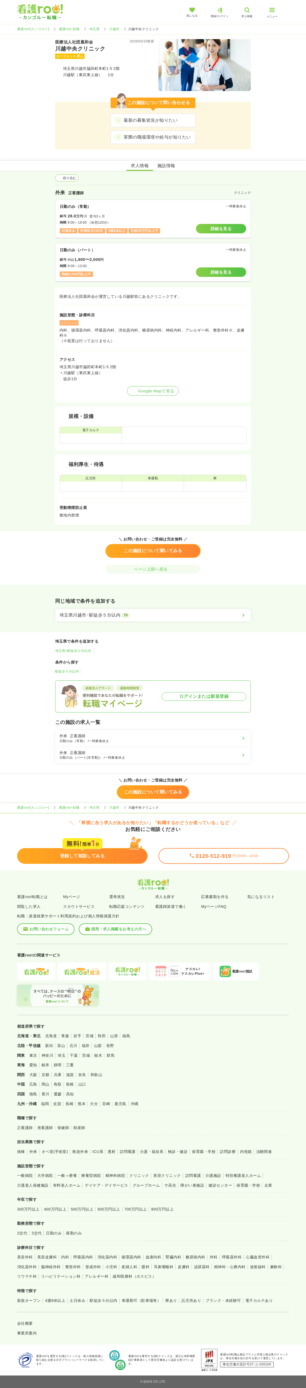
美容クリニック (167, 1175)
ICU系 (97, 1151)
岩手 (77, 1036)
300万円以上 (28, 1209)
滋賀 (70, 1075)
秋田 (102, 1036)
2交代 (22, 1233)
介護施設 (213, 1175)
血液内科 (153, 1257)
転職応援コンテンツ (127, 906)
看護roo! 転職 (69, 29)
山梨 (98, 1045)
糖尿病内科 (195, 1257)
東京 (33, 1055)
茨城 (86, 1055)
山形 (114, 1036)
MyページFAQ (213, 906)
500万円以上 (82, 1209)
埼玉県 (94, 29)
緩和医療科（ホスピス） (134, 1276)
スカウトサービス (79, 906)
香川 (45, 1094)
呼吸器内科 (83, 1257)
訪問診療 (228, 1151)
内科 (65, 1257)
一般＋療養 (67, 1175)
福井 (86, 1045)
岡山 (45, 1084)
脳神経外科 (51, 1267)
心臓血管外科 (258, 1257)
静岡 (58, 1065)
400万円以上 (55, 1209)
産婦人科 (129, 1267)
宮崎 (106, 1104)
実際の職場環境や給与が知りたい (157, 137)
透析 (111, 1151)
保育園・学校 (204, 1151)
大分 (94, 1104)
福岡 (45, 1104)
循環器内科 (131, 1257)
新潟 (49, 1045)
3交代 (37, 1233)
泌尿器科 (202, 1267)
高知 (70, 1094)
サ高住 (170, 1185)
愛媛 (58, 1094)
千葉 (74, 1055)
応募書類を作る (215, 897)
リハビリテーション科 (60, 1276)
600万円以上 (109, 1209)
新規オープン (29, 1300)
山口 (82, 1084)
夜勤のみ (74, 1233)
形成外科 (93, 1267)
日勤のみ (54, 1233)
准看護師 (45, 1128)
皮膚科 (183, 1267)
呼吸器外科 (232, 1257)
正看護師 (25, 1128)
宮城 (89, 1036)
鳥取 (58, 1084)
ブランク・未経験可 (223, 1300)
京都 (45, 1075)
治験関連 (264, 1151)
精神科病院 (115, 1175)
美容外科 (25, 1257)
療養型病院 (91, 1175)
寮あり (171, 1300)
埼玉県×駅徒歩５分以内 (73, 651)
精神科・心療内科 (230, 1267)
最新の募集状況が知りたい (150, 120)
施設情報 (166, 165)
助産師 (79, 1128)
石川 (73, 1045)
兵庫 (58, 1075)
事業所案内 (27, 1333)
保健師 (63, 1128)
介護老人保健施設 (33, 1185)
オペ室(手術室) (55, 1151)
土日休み (77, 1300)
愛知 (33, 1065)
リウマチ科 (27, 1276)
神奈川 (47, 1055)
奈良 (82, 1075)
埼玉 (61, 1055)
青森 (65, 1036)
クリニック (139, 1175)
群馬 (110, 1055)
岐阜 (45, 1065)
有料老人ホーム (66, 1185)
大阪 (33, 1075)
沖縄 (135, 1104)
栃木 (98, 1055)
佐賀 (57, 1104)
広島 (33, 1084)
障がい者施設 (192, 1185)
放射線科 (258, 1267)
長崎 (69, 1104)
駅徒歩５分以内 (67, 671)
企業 (268, 1185)
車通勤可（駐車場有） (141, 1300)
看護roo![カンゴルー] (33, 29)
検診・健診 (178, 1151)
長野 (110, 1045)
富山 (61, 1045)
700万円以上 (135, 1209)
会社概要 (25, 1323)
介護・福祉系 (152, 1151)
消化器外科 (27, 1267)
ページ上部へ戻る (153, 569)
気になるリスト (261, 897)
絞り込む (67, 178)
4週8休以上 (55, 1300)
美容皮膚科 (47, 1257)
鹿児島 (120, 1104)
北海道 (51, 1036)
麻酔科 (276, 1267)
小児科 (111, 1267)
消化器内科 (107, 1257)
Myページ (71, 897)
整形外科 (73, 1267)
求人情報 (140, 165)
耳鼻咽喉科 (163, 1267)
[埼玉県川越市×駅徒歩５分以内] (153, 615)
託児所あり (191, 1300)
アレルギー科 (96, 1276)
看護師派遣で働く (171, 906)
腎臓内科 (173, 1257)
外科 (214, 1257)
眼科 (145, 1267)
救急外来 (80, 1151)
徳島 (33, 1094)
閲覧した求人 (29, 906)
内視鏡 (246, 1151)
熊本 (82, 1104)
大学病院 (45, 1175)
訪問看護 (128, 1151)
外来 (33, 1151)
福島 (126, 1036)
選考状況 (117, 897)
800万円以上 (162, 1209)
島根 (70, 1084)
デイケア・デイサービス (106, 1185)
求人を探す (165, 897)
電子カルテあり (259, 1300)
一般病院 (25, 1175)
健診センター (220, 1185)
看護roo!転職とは (32, 897)
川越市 (114, 29)
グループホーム (146, 1185)
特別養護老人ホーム (243, 1175)
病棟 (21, 1151)
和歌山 (96, 1075)
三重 (70, 1065)
